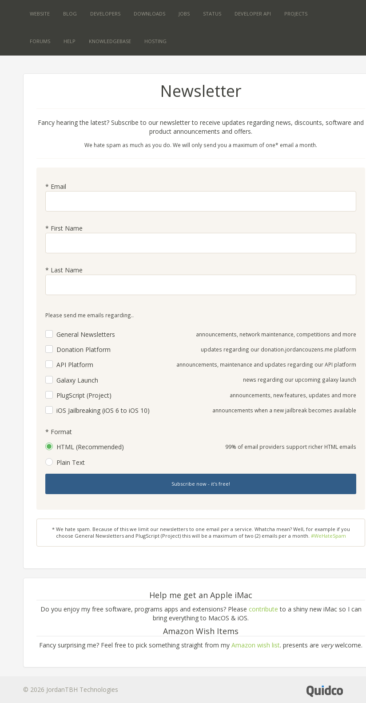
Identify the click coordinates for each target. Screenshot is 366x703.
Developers (105, 13)
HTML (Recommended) (90, 447)
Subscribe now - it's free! (200, 483)
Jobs (184, 13)
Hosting (155, 41)
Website (40, 13)
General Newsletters (85, 334)
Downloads (149, 13)
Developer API (253, 13)
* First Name (64, 228)
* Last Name (64, 270)
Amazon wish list (255, 645)
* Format (58, 431)
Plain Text (70, 462)
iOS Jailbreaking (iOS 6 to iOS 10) (103, 410)
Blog (70, 13)
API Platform (74, 364)
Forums (40, 41)
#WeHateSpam (328, 535)
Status (212, 13)
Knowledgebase (110, 41)
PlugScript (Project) (83, 395)
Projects (295, 13)
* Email (55, 186)
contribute (263, 609)
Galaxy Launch (77, 380)
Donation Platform (83, 349)
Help (70, 41)
